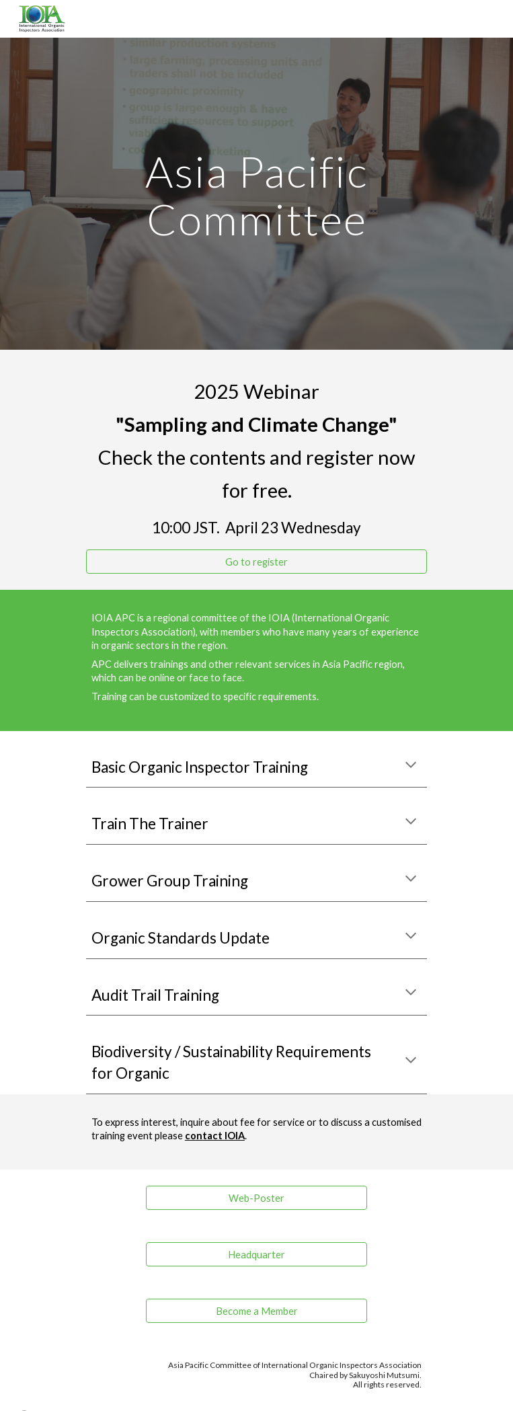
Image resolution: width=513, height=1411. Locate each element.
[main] (256, 193)
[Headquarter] (256, 1254)
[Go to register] (256, 561)
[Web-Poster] (256, 1197)
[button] (411, 766)
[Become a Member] (256, 1310)
